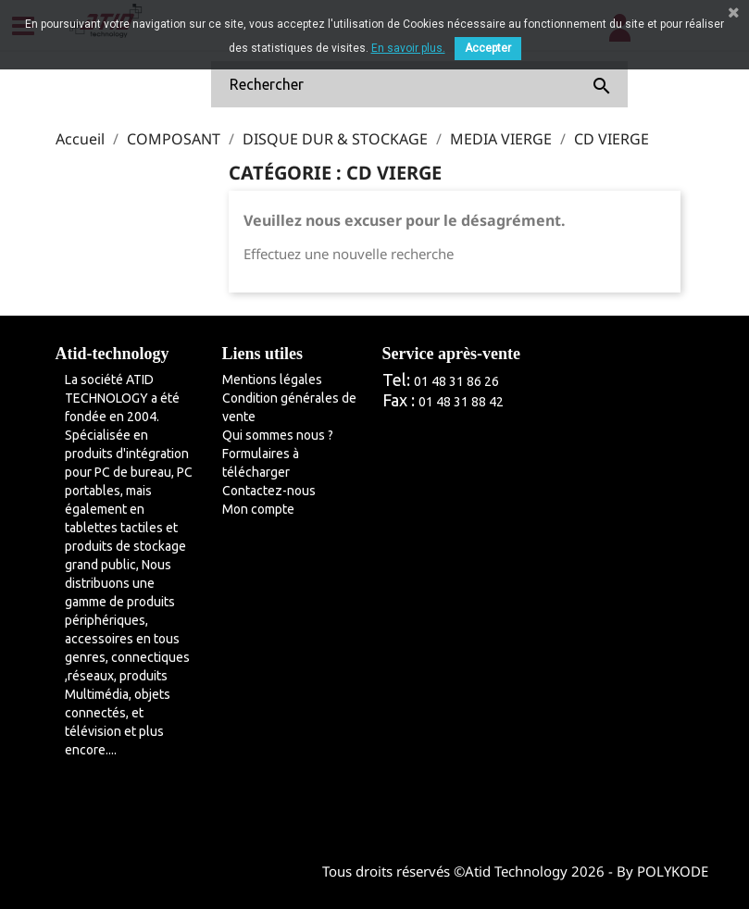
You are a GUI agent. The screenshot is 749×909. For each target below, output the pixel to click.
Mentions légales (272, 379)
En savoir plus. (408, 48)
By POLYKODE (662, 871)
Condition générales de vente (289, 407)
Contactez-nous (269, 490)
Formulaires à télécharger (260, 462)
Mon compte (258, 509)
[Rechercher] (419, 84)
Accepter (488, 48)
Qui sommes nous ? (277, 435)
